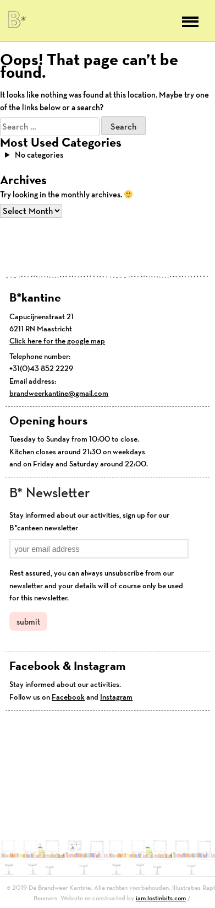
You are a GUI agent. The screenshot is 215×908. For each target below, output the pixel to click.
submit (28, 621)
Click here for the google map (57, 341)
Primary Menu (190, 22)
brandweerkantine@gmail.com (58, 393)
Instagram (116, 697)
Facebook (68, 697)
